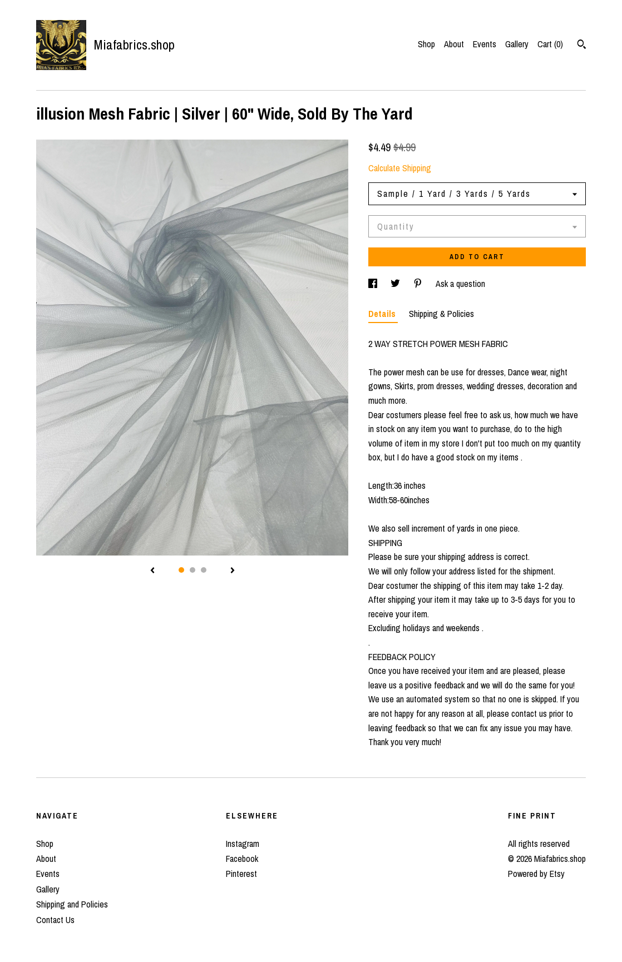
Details (383, 314)
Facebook (242, 858)
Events (484, 44)
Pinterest (241, 873)
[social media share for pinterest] (418, 283)
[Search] (581, 45)
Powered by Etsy (536, 873)
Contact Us (55, 920)
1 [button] (181, 570)
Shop (426, 44)
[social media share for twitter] (396, 283)
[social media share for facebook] (373, 283)
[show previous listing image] (152, 571)
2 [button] (192, 570)
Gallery (517, 44)
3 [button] (203, 570)
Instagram (242, 843)
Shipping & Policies (441, 314)
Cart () (550, 44)
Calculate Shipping (399, 168)
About (454, 44)
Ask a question (460, 283)
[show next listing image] (232, 571)
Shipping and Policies (72, 904)
